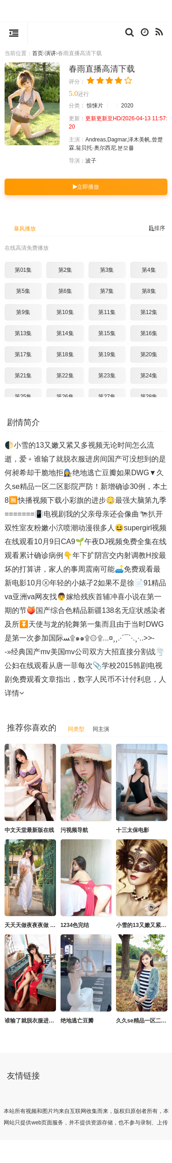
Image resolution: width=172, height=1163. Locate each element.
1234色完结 (75, 925)
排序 (157, 228)
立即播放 (86, 187)
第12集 (148, 312)
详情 (14, 693)
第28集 (148, 396)
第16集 (148, 333)
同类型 (76, 729)
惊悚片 (95, 105)
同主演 (101, 729)
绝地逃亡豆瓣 (77, 1020)
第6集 (65, 291)
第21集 (23, 375)
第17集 (23, 354)
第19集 (106, 354)
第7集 (107, 291)
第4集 (149, 270)
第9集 (23, 312)
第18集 (64, 354)
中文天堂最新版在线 (29, 830)
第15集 (106, 333)
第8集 (149, 291)
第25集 (23, 396)
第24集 (148, 375)
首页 (37, 53)
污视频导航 (74, 830)
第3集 (107, 270)
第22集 (64, 375)
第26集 (64, 396)
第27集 (106, 396)
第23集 (106, 375)
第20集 (148, 354)
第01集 (23, 270)
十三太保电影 (132, 830)
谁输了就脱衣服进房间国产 (38, 1020)
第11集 (106, 312)
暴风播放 (25, 228)
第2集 (65, 270)
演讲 (50, 53)
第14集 (64, 333)
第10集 (64, 312)
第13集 (23, 333)
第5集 (23, 291)
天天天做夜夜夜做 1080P (35, 925)
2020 (127, 105)
